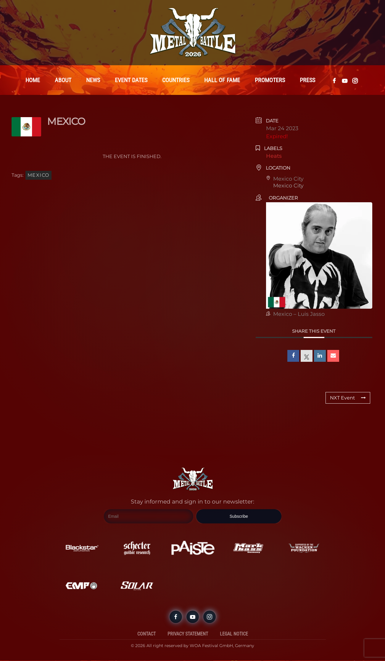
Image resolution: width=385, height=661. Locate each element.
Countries (175, 80)
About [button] (63, 80)
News (93, 80)
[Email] (149, 516)
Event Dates (131, 80)
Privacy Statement (187, 634)
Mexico (38, 175)
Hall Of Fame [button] (222, 80)
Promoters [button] (270, 80)
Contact (146, 634)
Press (307, 80)
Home (32, 80)
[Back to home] (192, 32)
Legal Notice (234, 634)
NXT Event (348, 398)
